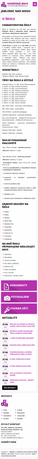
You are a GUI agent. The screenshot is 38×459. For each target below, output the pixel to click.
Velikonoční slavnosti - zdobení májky (22, 381)
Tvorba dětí (21, 415)
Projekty (6, 418)
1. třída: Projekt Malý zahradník (22, 338)
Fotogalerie (7, 415)
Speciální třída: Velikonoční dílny (22, 345)
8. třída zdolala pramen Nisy (20, 366)
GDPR (34, 454)
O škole (19, 410)
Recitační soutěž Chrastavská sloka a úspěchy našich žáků (21, 332)
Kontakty (20, 418)
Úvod (5, 410)
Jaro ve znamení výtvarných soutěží (20, 374)
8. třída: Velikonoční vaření (20, 359)
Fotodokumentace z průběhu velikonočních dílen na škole (21, 353)
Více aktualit (10, 388)
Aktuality (6, 413)
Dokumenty (21, 413)
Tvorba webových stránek (8, 455)
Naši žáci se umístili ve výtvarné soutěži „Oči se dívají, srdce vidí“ (22, 325)
